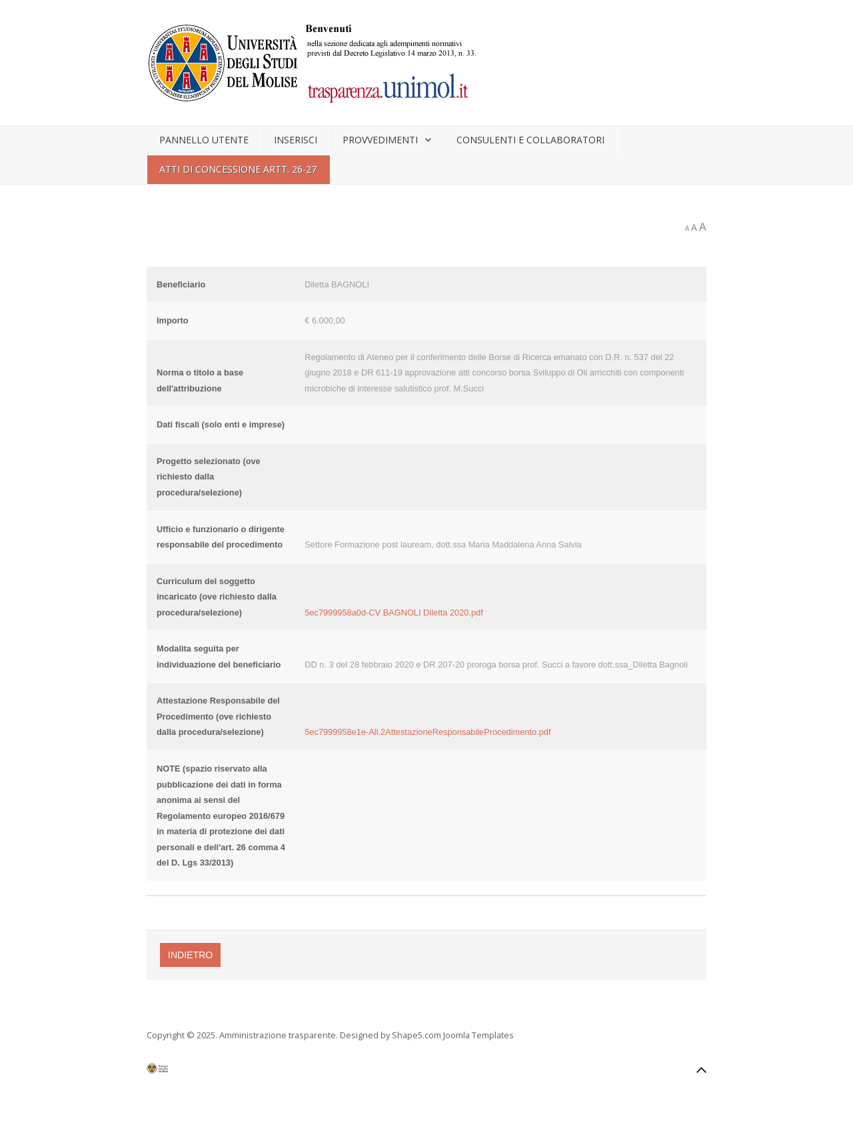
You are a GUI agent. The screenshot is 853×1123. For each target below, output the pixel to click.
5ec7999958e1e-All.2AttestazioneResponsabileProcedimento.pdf (427, 732)
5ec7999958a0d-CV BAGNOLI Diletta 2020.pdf (394, 613)
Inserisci (295, 139)
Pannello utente (204, 139)
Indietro (190, 955)
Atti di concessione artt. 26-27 (238, 169)
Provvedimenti (380, 139)
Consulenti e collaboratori (530, 139)
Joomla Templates (478, 1035)
